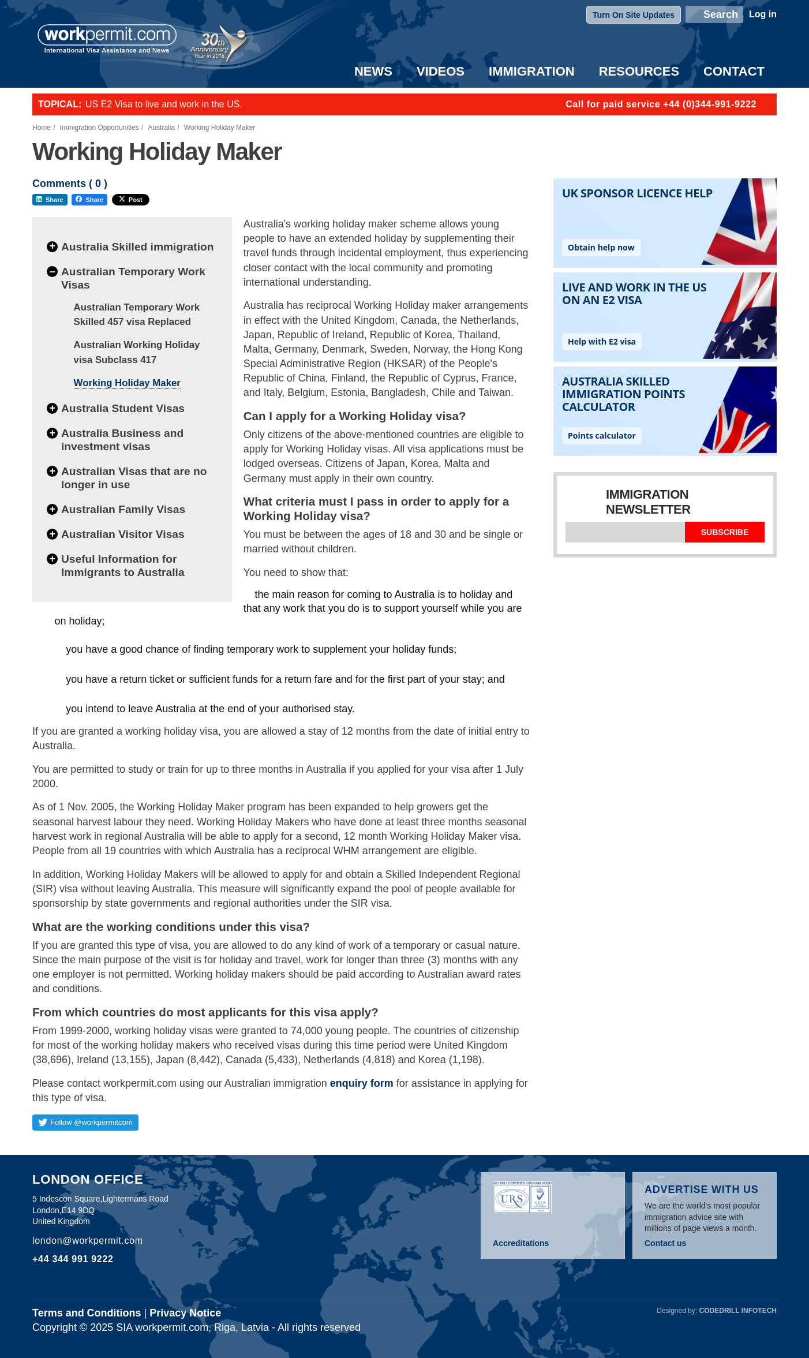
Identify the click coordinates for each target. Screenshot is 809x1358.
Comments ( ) (69, 183)
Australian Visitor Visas (123, 534)
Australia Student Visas (123, 408)
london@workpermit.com (87, 1240)
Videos (441, 71)
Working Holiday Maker (127, 382)
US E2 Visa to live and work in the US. (163, 104)
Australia (161, 128)
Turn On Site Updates (634, 15)
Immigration (532, 71)
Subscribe (724, 532)
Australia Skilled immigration (137, 247)
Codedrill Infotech (738, 1311)
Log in (763, 14)
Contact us (665, 1243)
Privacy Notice (185, 1313)
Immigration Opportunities (99, 128)
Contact (734, 71)
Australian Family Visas (123, 509)
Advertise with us (702, 1189)
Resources (639, 71)
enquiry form (362, 1083)
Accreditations (521, 1243)
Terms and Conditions (86, 1313)
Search (720, 14)
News (373, 71)
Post (131, 199)
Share (49, 199)
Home (41, 128)
